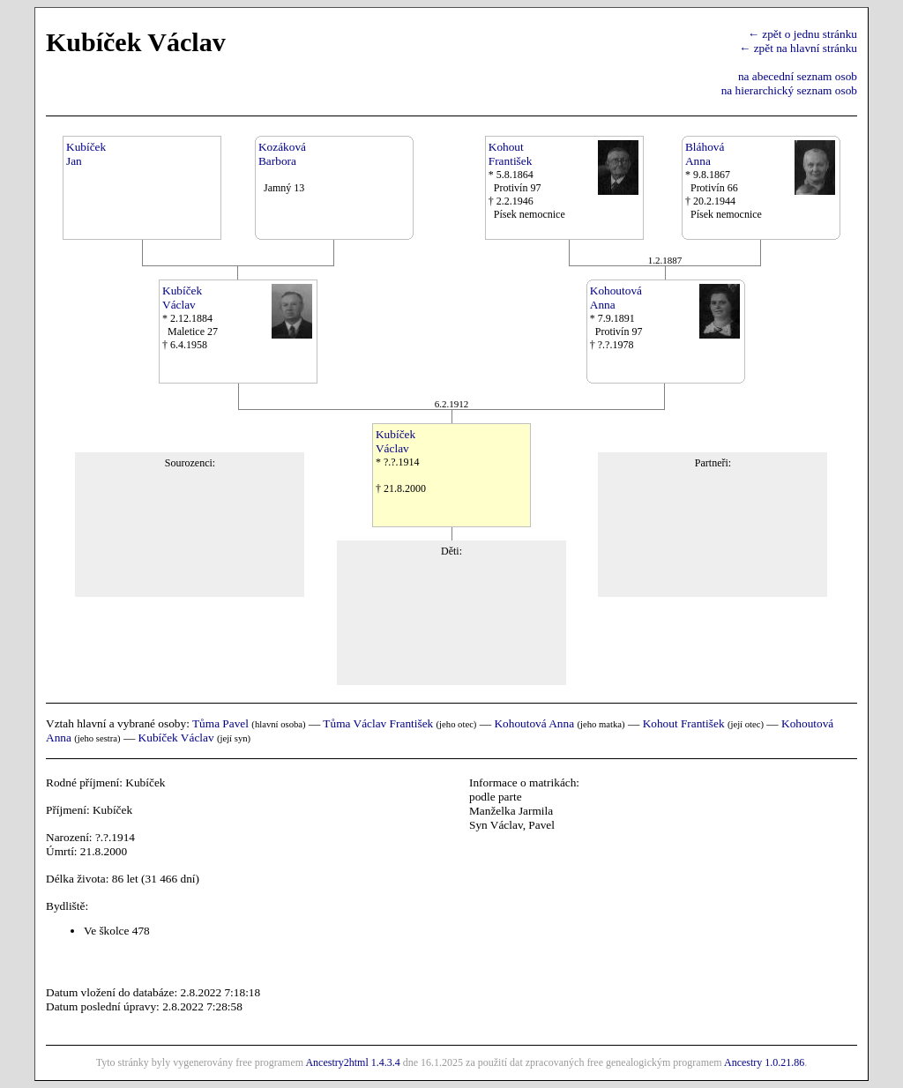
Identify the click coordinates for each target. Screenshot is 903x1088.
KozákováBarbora (282, 154)
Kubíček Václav (176, 737)
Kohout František (684, 723)
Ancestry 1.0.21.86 (764, 1062)
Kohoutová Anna (534, 723)
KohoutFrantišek (511, 154)
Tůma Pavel (220, 723)
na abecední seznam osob (797, 76)
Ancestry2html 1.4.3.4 (352, 1062)
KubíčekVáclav (182, 297)
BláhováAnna (704, 154)
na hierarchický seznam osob (789, 90)
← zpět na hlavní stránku (798, 48)
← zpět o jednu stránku (802, 34)
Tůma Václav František (378, 723)
